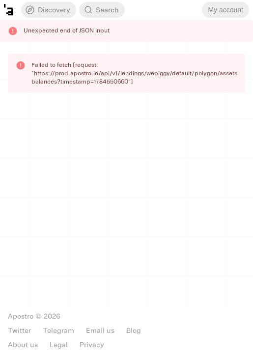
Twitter (19, 330)
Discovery (47, 10)
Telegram (58, 330)
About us (23, 345)
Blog (133, 330)
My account (225, 10)
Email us (100, 330)
